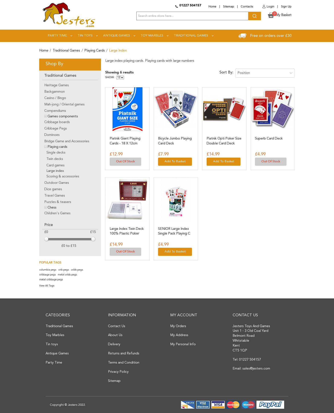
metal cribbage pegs (51, 279)
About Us (115, 335)
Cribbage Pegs (55, 128)
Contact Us (116, 326)
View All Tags (46, 286)
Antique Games (57, 353)
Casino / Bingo (55, 98)
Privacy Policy (118, 372)
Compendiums (55, 111)
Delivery (114, 344)
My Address (179, 335)
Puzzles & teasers (57, 202)
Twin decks (54, 159)
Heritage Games (56, 85)
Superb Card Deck (269, 138)
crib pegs (63, 270)
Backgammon (54, 92)
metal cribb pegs (67, 274)
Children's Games (57, 213)
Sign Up (286, 6)
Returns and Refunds (123, 353)
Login (270, 6)
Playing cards (94, 50)
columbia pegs (47, 270)
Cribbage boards (57, 122)
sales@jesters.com (256, 368)
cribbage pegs (47, 274)
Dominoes (52, 135)
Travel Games (54, 195)
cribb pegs (77, 270)
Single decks (55, 152)
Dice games (53, 189)
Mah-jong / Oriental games (64, 104)
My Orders (178, 326)
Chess (52, 207)
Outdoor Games (56, 183)
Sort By (225, 72)
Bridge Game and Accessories (66, 141)
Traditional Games (66, 50)
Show (109, 77)
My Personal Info (183, 344)
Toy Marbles (55, 335)
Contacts (247, 6)
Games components (63, 116)
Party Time (54, 362)
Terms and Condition (123, 362)
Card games (55, 165)
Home (212, 6)
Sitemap (228, 6)
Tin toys (52, 344)
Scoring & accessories (62, 176)
